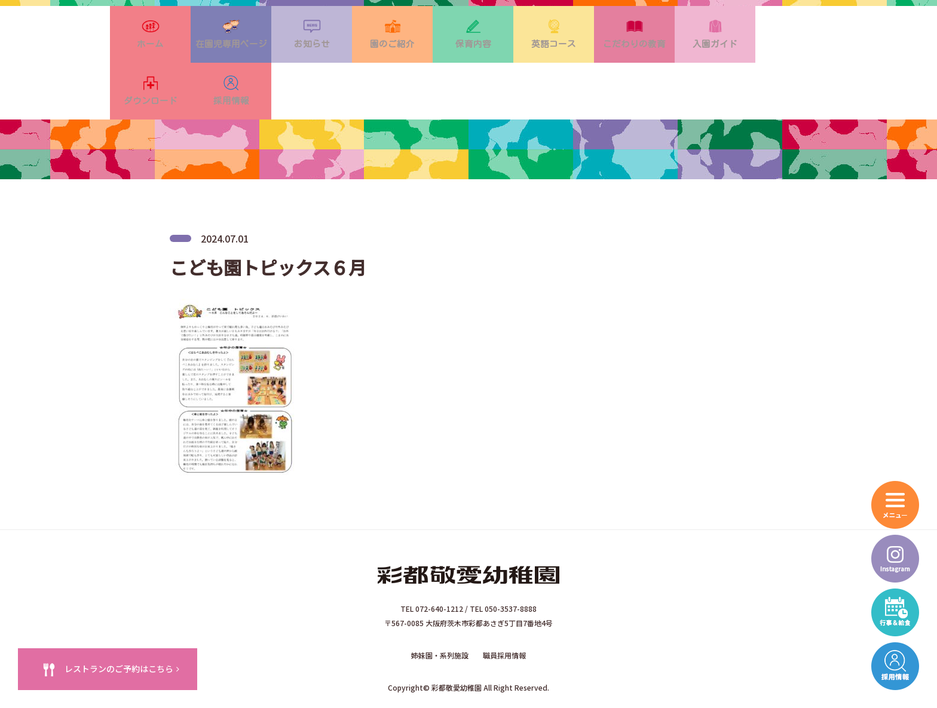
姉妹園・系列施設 (439, 614)
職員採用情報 (504, 614)
